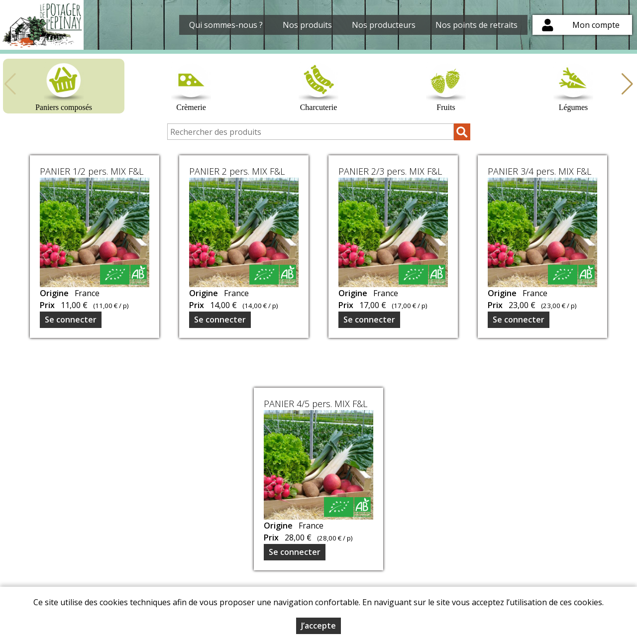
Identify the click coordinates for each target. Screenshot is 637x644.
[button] (627, 84)
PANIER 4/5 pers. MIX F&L (315, 404)
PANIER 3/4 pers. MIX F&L (539, 171)
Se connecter (71, 319)
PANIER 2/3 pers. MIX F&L (390, 171)
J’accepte (318, 625)
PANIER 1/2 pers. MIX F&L (91, 171)
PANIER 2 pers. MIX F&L (237, 171)
